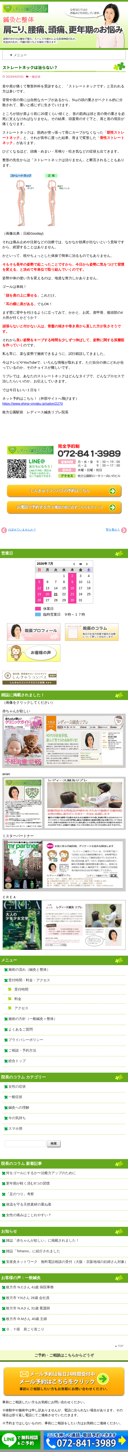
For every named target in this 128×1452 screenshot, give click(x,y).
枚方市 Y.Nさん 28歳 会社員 (27, 1298)
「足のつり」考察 (20, 1194)
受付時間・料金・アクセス (29, 980)
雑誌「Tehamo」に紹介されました (33, 1251)
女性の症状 (17, 1086)
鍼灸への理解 (18, 1107)
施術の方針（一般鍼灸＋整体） (32, 1019)
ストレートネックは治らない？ (30, 67)
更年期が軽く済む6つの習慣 (28, 1183)
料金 (17, 999)
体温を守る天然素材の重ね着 (28, 1204)
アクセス (21, 1008)
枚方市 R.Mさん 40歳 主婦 (26, 1319)
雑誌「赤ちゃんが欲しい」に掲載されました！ (42, 1240)
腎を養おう (113, 529)
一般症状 (34, 76)
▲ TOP (119, 1346)
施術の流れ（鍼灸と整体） (29, 969)
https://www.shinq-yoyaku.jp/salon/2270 (32, 403)
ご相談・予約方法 (22, 1050)
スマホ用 (15, 1128)
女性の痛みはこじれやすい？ (28, 1215)
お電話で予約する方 (60, 507)
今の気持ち (17, 1118)
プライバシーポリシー (25, 1040)
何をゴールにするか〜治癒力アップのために (41, 1173)
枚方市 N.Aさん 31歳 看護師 (28, 1308)
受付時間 (21, 989)
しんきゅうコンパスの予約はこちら (60, 491)
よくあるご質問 (20, 1029)
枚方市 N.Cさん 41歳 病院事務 (30, 1287)
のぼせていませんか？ (22, 529)
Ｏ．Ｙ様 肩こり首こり (25, 1329)
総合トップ (17, 1061)
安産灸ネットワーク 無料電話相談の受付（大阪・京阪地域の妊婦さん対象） (67, 1262)
